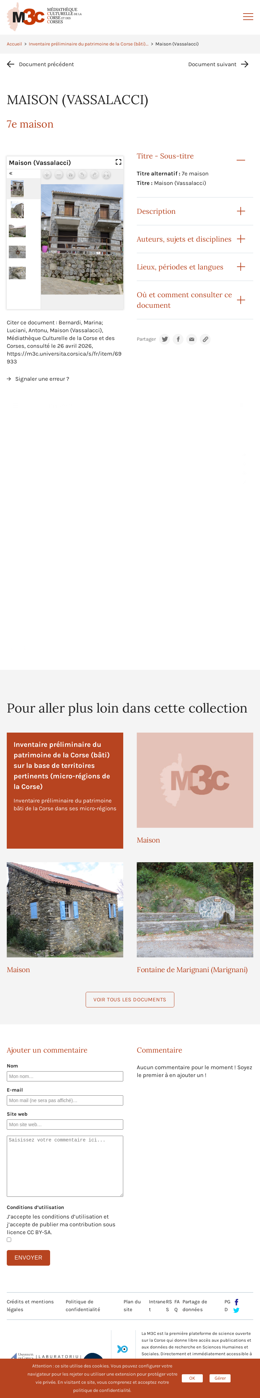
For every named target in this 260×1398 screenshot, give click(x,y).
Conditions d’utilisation (35, 1207)
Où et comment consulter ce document (184, 300)
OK (192, 1378)
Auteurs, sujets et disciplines (184, 239)
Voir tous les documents (130, 999)
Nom (12, 1066)
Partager (146, 339)
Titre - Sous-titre (165, 155)
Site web (17, 1114)
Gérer (220, 1378)
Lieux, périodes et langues (180, 266)
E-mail (15, 1090)
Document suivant (212, 64)
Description (156, 211)
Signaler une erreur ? (42, 378)
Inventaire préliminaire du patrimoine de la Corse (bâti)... (89, 44)
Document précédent (46, 64)
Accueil (14, 44)
